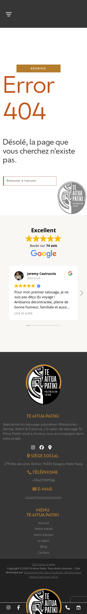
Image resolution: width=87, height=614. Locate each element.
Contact (43, 552)
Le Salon (43, 541)
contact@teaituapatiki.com (43, 497)
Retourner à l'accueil (21, 180)
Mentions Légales (43, 564)
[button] (81, 294)
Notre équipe (43, 534)
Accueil (43, 523)
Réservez (38, 68)
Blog (43, 546)
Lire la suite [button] (23, 313)
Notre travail (43, 528)
